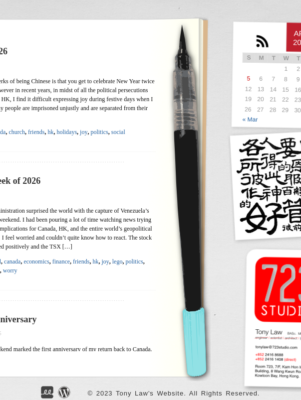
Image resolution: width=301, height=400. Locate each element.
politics (99, 132)
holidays (66, 132)
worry (10, 270)
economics (36, 261)
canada (12, 261)
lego (117, 261)
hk (50, 132)
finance (61, 261)
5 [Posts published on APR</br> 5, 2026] (249, 78)
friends (36, 132)
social (118, 132)
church (16, 132)
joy (83, 132)
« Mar (250, 119)
